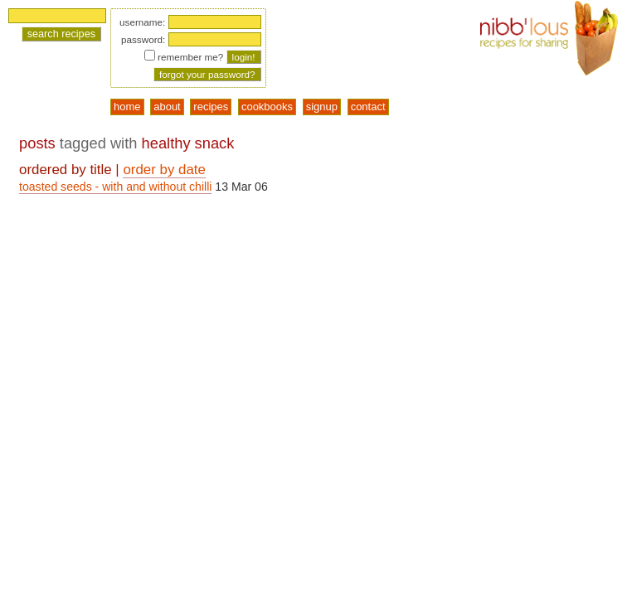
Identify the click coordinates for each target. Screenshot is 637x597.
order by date (164, 169)
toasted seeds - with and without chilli (115, 186)
